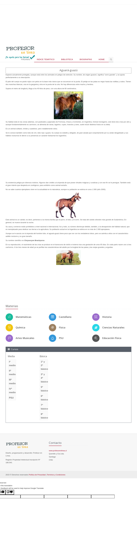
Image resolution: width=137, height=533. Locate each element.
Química (20, 327)
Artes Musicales (25, 338)
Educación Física (111, 338)
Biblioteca (67, 59)
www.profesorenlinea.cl (58, 451)
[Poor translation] (9, 492)
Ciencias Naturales (113, 327)
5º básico (44, 389)
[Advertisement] (68, 24)
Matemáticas (23, 316)
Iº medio (12, 364)
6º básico (44, 398)
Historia (107, 316)
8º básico (44, 416)
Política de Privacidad (37, 475)
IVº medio (12, 391)
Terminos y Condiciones (56, 475)
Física (62, 327)
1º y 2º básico (44, 365)
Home (102, 59)
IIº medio (12, 372)
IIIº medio (12, 381)
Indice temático (45, 59)
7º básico (44, 407)
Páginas (25, 59)
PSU (61, 338)
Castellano (65, 316)
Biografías (86, 59)
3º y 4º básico (44, 378)
